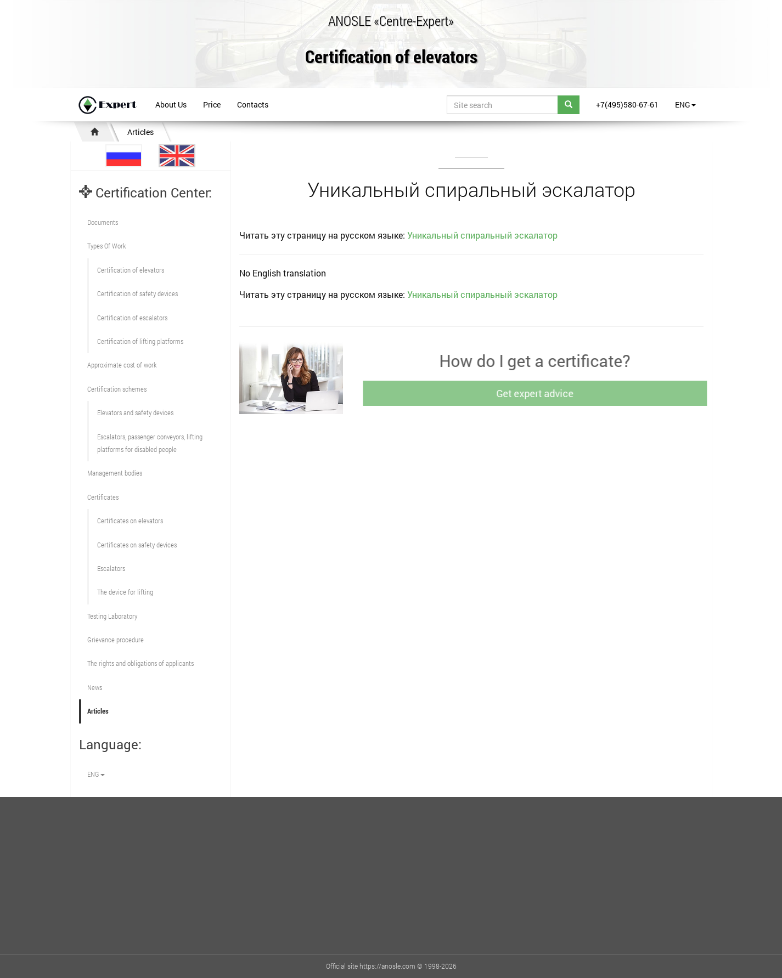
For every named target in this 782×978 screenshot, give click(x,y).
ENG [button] (685, 104)
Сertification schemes (117, 389)
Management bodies (114, 473)
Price (212, 104)
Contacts (252, 104)
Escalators (111, 568)
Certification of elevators (391, 57)
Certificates (103, 497)
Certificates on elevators (130, 520)
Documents (102, 222)
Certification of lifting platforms (140, 341)
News (94, 687)
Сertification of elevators (130, 270)
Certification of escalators (132, 318)
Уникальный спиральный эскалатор (482, 235)
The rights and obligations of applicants (140, 663)
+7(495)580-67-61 (627, 104)
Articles (140, 132)
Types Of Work (106, 246)
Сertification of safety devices (137, 293)
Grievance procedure (115, 640)
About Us (171, 104)
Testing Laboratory (112, 616)
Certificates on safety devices (137, 545)
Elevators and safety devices (135, 412)
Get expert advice (537, 393)
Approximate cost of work (121, 365)
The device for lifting (125, 592)
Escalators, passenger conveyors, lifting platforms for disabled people (149, 443)
